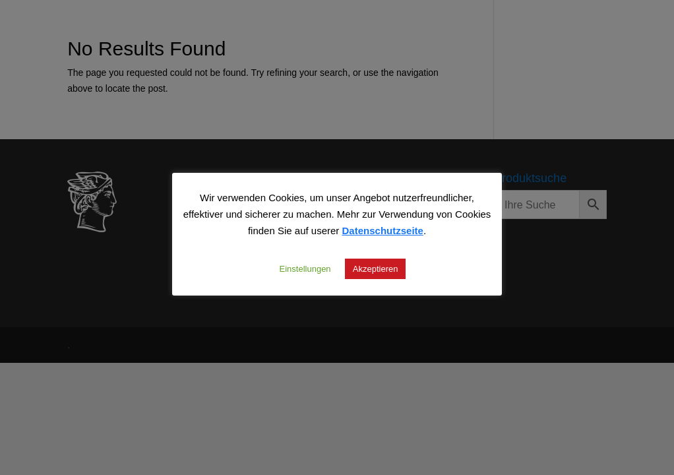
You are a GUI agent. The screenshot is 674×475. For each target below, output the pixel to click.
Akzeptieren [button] (375, 268)
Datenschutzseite (382, 230)
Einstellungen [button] (305, 268)
